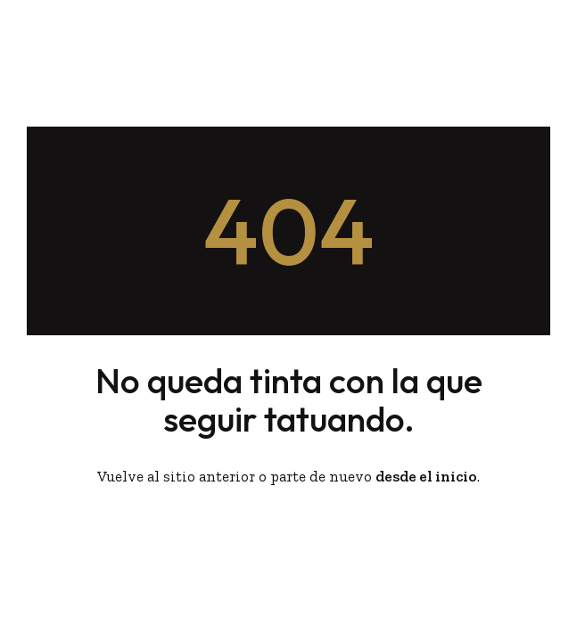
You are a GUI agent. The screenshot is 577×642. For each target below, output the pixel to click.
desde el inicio (426, 476)
